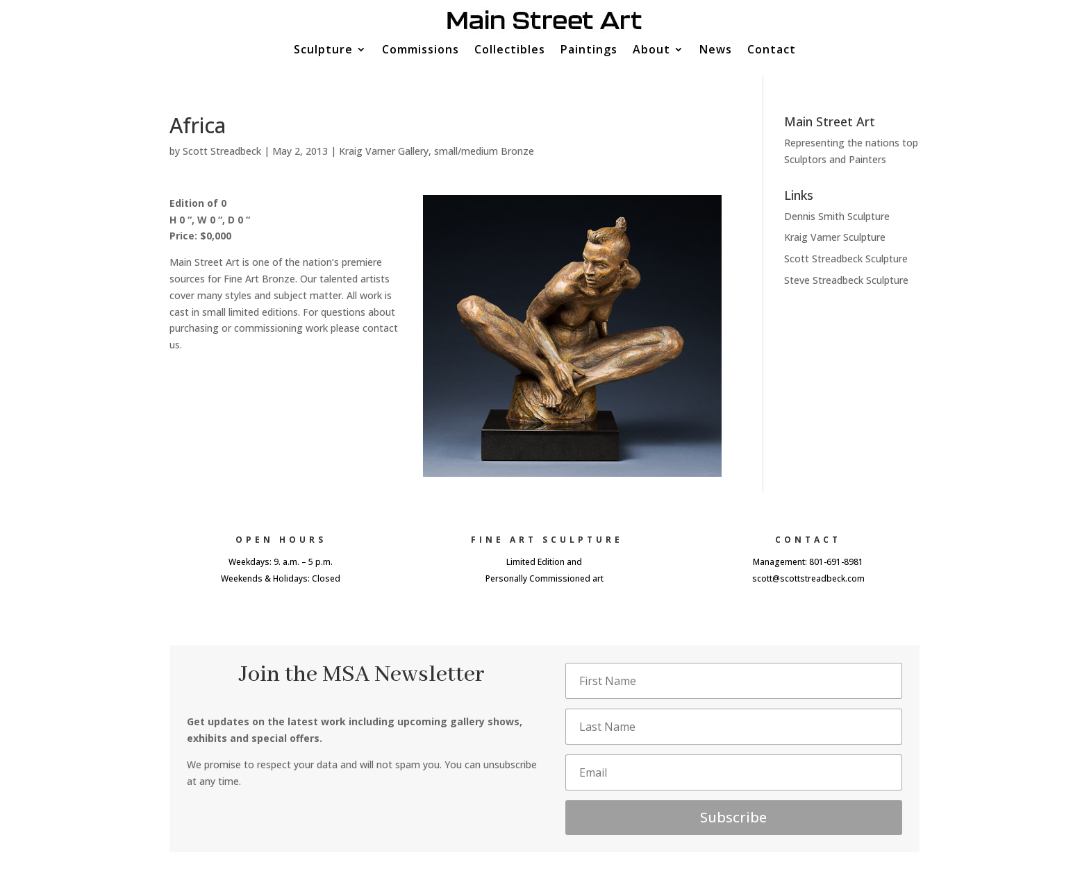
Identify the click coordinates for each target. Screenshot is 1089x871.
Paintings (588, 50)
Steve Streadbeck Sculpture (846, 280)
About (651, 50)
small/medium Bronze (484, 151)
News (715, 50)
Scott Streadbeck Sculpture (846, 258)
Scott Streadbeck (222, 151)
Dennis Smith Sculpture (837, 216)
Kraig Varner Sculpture (835, 237)
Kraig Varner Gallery (384, 151)
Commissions (420, 50)
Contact (771, 50)
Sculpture (323, 50)
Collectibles (509, 50)
